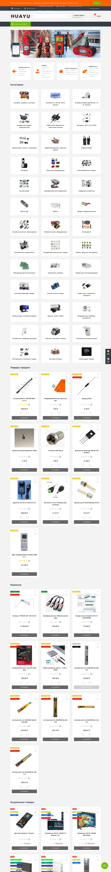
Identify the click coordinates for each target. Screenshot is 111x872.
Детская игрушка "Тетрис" (24, 833)
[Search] (68, 16)
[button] (108, 360)
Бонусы (41, 10)
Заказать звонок (77, 17)
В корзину (24, 418)
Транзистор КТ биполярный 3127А (86, 503)
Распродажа (61, 6)
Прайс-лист (50, 10)
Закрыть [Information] (96, 3)
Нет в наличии (86, 687)
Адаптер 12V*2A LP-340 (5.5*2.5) (24, 503)
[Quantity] (24, 413)
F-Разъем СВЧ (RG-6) (55, 450)
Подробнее (82, 3)
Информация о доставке (46, 6)
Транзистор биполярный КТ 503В (24, 450)
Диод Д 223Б (86, 398)
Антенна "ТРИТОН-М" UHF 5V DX (24, 616)
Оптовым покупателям (75, 6)
